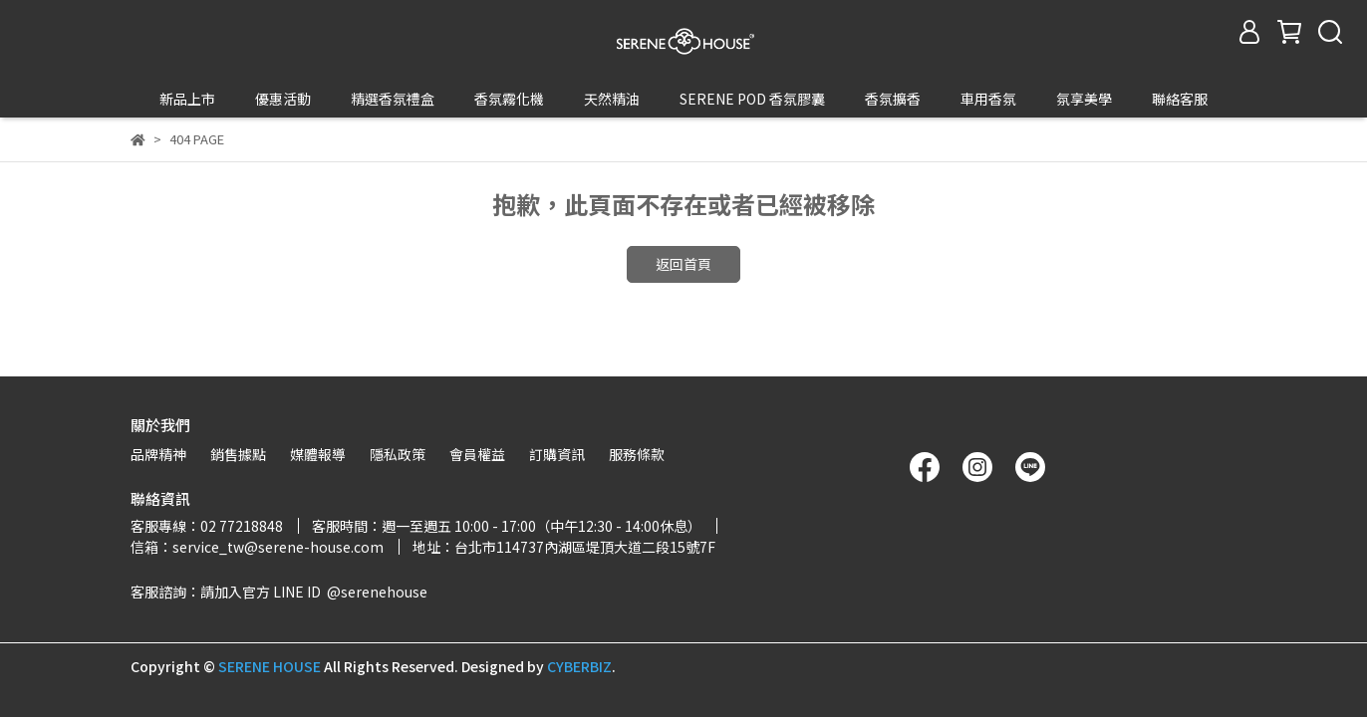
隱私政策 (397, 454)
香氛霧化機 (509, 99)
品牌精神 (158, 454)
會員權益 (477, 454)
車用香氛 (988, 99)
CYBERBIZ (579, 666)
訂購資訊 (557, 454)
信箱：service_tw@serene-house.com (257, 547)
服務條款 (637, 454)
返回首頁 (683, 227)
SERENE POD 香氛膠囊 (752, 99)
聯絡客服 (1180, 99)
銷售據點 (238, 454)
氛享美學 (1084, 99)
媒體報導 (318, 454)
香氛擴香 (893, 99)
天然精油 (612, 99)
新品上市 (187, 99)
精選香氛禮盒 (392, 99)
